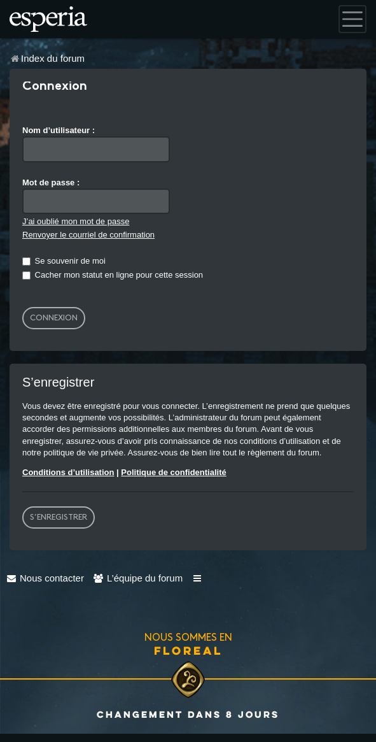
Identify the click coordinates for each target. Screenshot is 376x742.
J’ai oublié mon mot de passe (75, 221)
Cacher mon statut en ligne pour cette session (112, 275)
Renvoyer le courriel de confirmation (88, 234)
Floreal (188, 650)
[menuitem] (45, 578)
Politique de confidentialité (173, 472)
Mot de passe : (51, 182)
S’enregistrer (58, 517)
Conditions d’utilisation (68, 472)
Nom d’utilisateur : (58, 130)
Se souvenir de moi (64, 261)
